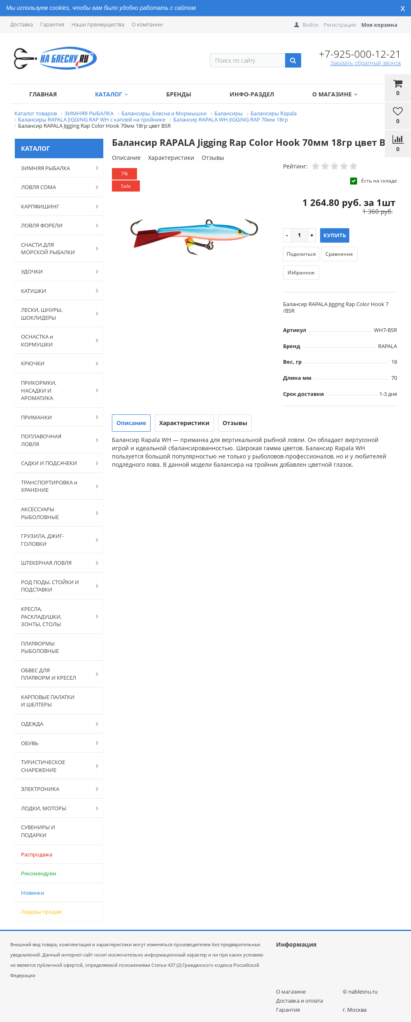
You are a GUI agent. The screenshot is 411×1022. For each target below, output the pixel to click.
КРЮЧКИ (55, 363)
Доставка (21, 24)
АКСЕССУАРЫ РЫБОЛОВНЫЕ (55, 513)
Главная (43, 94)
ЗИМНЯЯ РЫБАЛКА (55, 168)
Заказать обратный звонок (365, 63)
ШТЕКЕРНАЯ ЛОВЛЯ (55, 563)
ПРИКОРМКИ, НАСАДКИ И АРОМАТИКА (55, 390)
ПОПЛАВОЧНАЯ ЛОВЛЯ (55, 440)
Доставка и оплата (299, 1000)
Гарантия (52, 24)
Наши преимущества (98, 24)
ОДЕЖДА (55, 724)
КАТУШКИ (55, 290)
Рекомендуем (38, 873)
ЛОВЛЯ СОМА (55, 187)
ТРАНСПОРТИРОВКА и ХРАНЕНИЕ (55, 486)
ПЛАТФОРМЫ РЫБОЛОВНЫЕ (40, 647)
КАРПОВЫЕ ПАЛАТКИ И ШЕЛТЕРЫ (47, 701)
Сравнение (339, 253)
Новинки (32, 892)
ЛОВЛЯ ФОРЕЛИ (55, 225)
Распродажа (36, 854)
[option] (193, 236)
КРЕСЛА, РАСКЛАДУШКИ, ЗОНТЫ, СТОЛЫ (55, 616)
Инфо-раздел (252, 94)
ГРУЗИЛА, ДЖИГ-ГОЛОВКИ (55, 539)
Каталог (111, 94)
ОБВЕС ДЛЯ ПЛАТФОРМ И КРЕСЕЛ (55, 674)
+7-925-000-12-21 (360, 54)
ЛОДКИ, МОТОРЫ (55, 808)
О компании (147, 24)
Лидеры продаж (41, 911)
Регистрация (340, 24)
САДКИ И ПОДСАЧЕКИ (55, 463)
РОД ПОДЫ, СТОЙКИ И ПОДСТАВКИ (55, 586)
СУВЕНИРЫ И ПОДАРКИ (38, 831)
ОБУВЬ (55, 743)
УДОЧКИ (55, 271)
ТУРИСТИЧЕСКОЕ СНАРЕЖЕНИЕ (55, 766)
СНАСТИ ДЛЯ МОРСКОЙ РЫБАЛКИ (55, 248)
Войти (310, 24)
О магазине (335, 94)
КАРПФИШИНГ (55, 206)
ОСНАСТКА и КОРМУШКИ (55, 340)
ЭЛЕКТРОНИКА (55, 789)
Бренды (178, 94)
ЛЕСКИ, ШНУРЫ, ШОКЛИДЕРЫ (55, 313)
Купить (334, 235)
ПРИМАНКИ (55, 417)
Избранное (301, 272)
